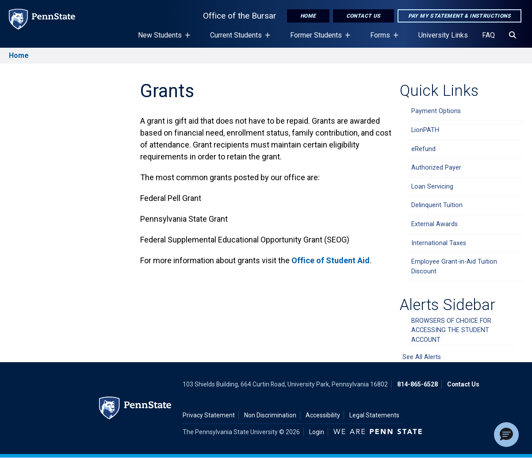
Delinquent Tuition (437, 205)
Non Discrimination (270, 415)
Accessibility (323, 415)
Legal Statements (374, 415)
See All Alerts (421, 357)
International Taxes (438, 243)
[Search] (512, 35)
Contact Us (363, 16)
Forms (382, 39)
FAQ (488, 35)
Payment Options (436, 111)
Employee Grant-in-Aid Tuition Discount (454, 266)
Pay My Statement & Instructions (459, 16)
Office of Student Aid (330, 260)
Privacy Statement (209, 415)
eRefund (423, 149)
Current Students (237, 39)
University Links (443, 35)
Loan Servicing (432, 186)
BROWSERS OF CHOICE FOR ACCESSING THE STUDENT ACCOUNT (451, 330)
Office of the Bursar (239, 16)
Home (308, 16)
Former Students (317, 39)
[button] (506, 434)
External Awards (434, 224)
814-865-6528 (417, 384)
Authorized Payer (436, 167)
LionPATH (425, 130)
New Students (161, 39)
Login (316, 431)
